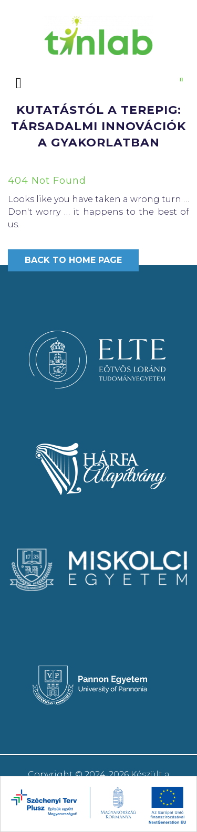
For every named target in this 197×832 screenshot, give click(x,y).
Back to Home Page (73, 260)
